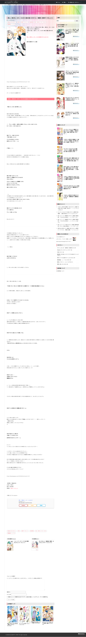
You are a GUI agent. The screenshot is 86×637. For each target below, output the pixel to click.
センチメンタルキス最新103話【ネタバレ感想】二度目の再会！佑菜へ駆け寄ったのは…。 (71, 131)
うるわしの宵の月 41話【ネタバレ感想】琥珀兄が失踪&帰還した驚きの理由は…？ (71, 178)
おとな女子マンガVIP (13, 635)
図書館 (41, 505)
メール (9, 594)
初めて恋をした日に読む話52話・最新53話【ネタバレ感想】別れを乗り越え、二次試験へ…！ (71, 169)
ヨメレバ (23, 501)
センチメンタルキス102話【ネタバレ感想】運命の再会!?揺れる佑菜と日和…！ (70, 150)
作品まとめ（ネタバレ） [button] (74, 2)
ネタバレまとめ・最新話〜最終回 (66, 247)
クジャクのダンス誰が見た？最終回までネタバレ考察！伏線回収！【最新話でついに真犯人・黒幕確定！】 (72, 31)
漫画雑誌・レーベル (11, 24)
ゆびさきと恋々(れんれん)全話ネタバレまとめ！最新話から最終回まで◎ (71, 187)
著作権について (60, 271)
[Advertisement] (43, 10)
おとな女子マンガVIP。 (12, 3)
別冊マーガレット (24, 22)
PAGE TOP (80, 633)
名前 (8, 592)
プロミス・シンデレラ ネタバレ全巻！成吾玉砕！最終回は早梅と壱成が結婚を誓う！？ (72, 72)
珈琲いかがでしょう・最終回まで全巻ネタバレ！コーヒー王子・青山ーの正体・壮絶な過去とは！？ (72, 85)
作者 (18, 22)
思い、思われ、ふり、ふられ (40, 22)
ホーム (58, 2)
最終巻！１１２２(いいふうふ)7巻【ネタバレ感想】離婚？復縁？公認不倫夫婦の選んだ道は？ (72, 45)
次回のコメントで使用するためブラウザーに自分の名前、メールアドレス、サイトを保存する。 (28, 597)
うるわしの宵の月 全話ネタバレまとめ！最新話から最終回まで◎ (71, 197)
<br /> (11, 519)
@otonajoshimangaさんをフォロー (63, 241)
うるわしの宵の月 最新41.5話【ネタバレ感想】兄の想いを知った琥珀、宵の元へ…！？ (71, 141)
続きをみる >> (76, 36)
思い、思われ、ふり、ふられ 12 (25, 500)
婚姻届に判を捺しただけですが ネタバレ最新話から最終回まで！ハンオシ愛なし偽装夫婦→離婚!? (72, 59)
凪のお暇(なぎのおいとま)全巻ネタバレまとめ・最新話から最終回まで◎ (72, 114)
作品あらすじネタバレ (12, 22)
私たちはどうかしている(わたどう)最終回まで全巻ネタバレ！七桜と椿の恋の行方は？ (72, 99)
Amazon (23, 505)
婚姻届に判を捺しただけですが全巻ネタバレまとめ (68, 255)
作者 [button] (64, 2)
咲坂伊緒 (31, 22)
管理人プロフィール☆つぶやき (65, 262)
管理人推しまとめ (62, 264)
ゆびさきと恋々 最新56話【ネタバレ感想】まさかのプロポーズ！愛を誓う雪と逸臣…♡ (71, 159)
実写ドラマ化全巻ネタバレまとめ (65, 257)
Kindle (32, 505)
